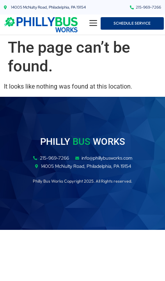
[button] (93, 23)
